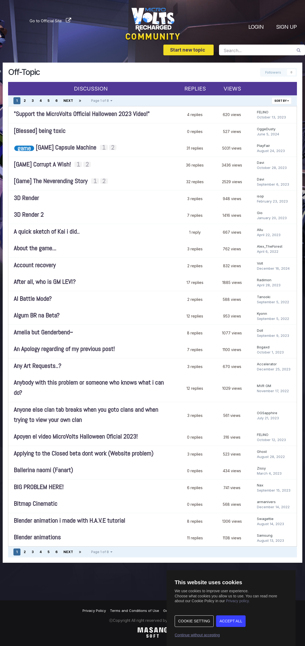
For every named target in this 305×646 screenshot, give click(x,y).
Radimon (264, 280)
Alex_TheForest (269, 246)
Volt (260, 263)
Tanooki (263, 297)
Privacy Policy (94, 610)
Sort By (281, 100)
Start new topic (188, 50)
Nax (260, 485)
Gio (260, 213)
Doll (260, 330)
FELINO (262, 112)
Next (68, 101)
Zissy (261, 468)
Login (256, 27)
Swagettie (265, 519)
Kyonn (262, 313)
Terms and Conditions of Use (134, 610)
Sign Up (286, 27)
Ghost (262, 451)
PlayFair (263, 145)
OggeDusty (266, 129)
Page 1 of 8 (101, 101)
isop (260, 196)
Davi (260, 162)
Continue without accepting (197, 635)
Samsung (264, 535)
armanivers (266, 502)
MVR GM (264, 386)
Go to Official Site (46, 20)
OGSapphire (267, 413)
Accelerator (267, 364)
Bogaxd (263, 347)
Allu (260, 230)
